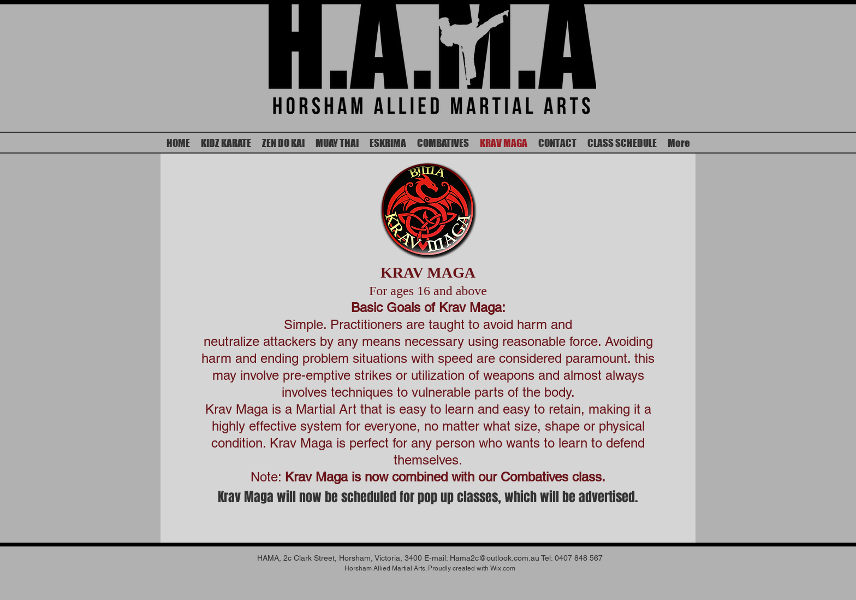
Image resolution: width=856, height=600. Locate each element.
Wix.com (502, 568)
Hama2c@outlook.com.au (494, 558)
